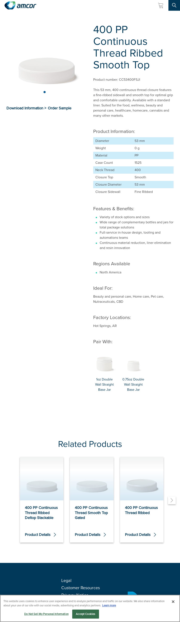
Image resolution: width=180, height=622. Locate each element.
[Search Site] (174, 5)
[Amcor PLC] (20, 5)
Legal (66, 580)
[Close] (173, 601)
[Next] (172, 500)
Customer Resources (80, 588)
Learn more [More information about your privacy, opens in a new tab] (109, 605)
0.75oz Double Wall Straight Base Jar (133, 384)
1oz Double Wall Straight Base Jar (104, 384)
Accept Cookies (85, 614)
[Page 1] (45, 92)
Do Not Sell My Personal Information (46, 614)
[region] (90, 608)
